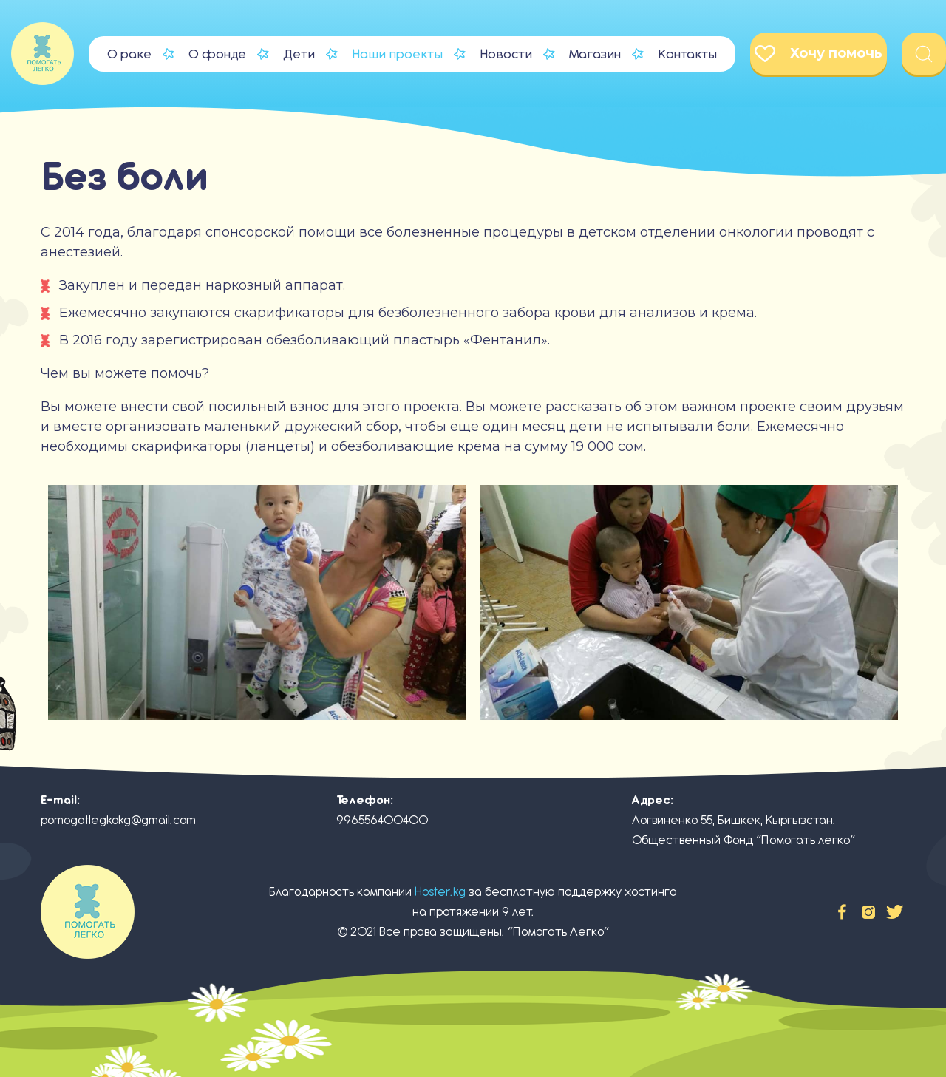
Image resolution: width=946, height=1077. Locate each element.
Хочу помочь (818, 53)
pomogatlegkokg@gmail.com (118, 820)
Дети (299, 54)
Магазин (595, 54)
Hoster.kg (440, 892)
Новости (506, 54)
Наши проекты (397, 54)
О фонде (217, 54)
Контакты (687, 54)
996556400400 (382, 820)
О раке (129, 54)
